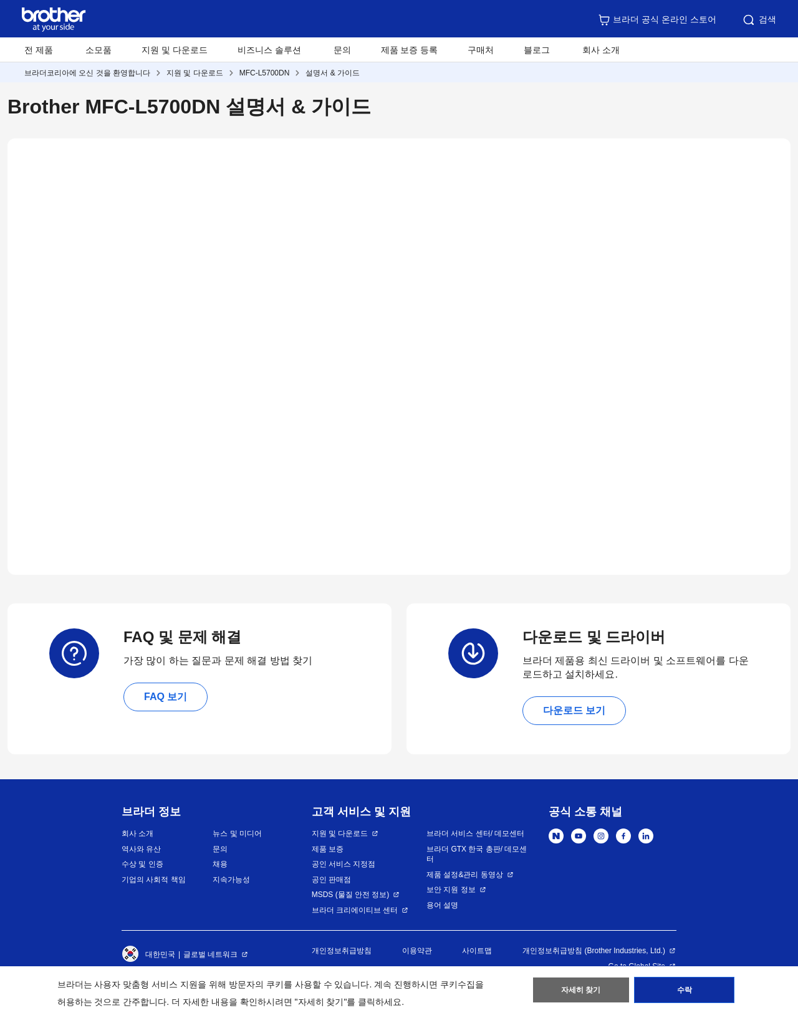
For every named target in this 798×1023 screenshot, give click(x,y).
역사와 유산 (141, 849)
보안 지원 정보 (451, 889)
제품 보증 (328, 849)
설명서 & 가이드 (332, 73)
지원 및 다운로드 (175, 50)
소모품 (98, 50)
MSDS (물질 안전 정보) (351, 894)
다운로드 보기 (574, 710)
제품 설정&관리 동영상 (464, 874)
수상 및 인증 (142, 864)
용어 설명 (442, 905)
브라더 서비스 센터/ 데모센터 (475, 833)
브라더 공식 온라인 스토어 (657, 20)
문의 (342, 50)
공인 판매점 (331, 879)
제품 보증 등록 (409, 50)
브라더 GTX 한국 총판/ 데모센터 (476, 854)
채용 (220, 864)
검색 (758, 19)
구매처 (481, 50)
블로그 (537, 50)
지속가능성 (231, 879)
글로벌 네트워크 (210, 954)
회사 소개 (137, 833)
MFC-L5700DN (264, 73)
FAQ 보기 (165, 696)
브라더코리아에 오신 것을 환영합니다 (87, 73)
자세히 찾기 (580, 992)
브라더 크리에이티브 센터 (355, 910)
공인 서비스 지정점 (344, 864)
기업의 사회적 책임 (154, 879)
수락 (684, 992)
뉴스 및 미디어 (237, 833)
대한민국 (148, 954)
